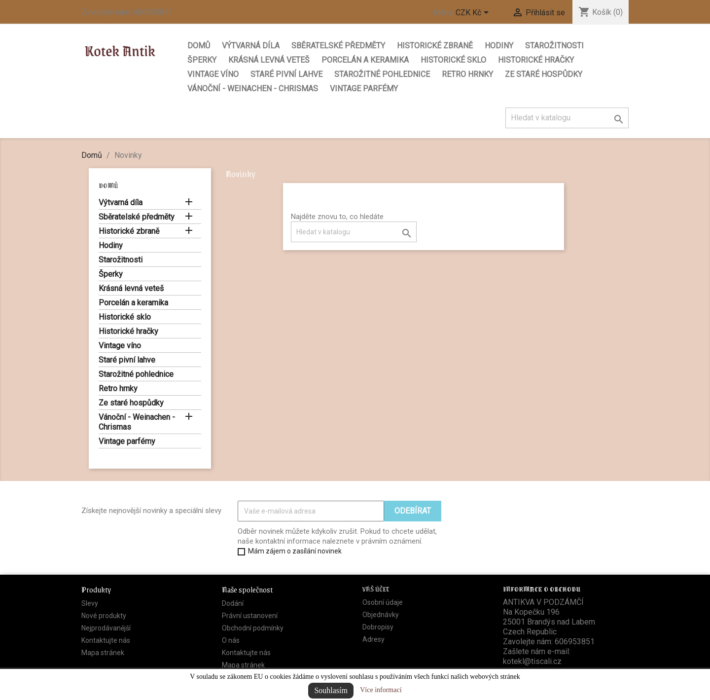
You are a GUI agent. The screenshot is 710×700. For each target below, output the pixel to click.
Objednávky (380, 615)
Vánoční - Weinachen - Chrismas (252, 88)
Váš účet (376, 588)
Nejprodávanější (106, 628)
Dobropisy (377, 627)
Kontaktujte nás (105, 640)
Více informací (380, 690)
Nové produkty (103, 616)
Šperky (201, 60)
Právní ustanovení (250, 616)
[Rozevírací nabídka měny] (474, 13)
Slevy (89, 603)
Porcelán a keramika (365, 60)
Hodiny (499, 45)
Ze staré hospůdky (543, 74)
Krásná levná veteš (269, 60)
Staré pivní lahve (286, 74)
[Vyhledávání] (567, 118)
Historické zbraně (435, 45)
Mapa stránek (102, 653)
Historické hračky (536, 60)
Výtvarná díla (251, 45)
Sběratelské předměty (338, 45)
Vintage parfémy (364, 88)
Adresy (373, 639)
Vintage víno (213, 74)
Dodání (233, 603)
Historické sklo (453, 60)
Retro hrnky (467, 74)
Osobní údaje (382, 602)
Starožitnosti (554, 45)
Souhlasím (331, 690)
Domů (198, 45)
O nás (231, 640)
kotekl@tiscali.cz (532, 661)
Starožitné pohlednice (382, 74)
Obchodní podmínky (253, 628)
